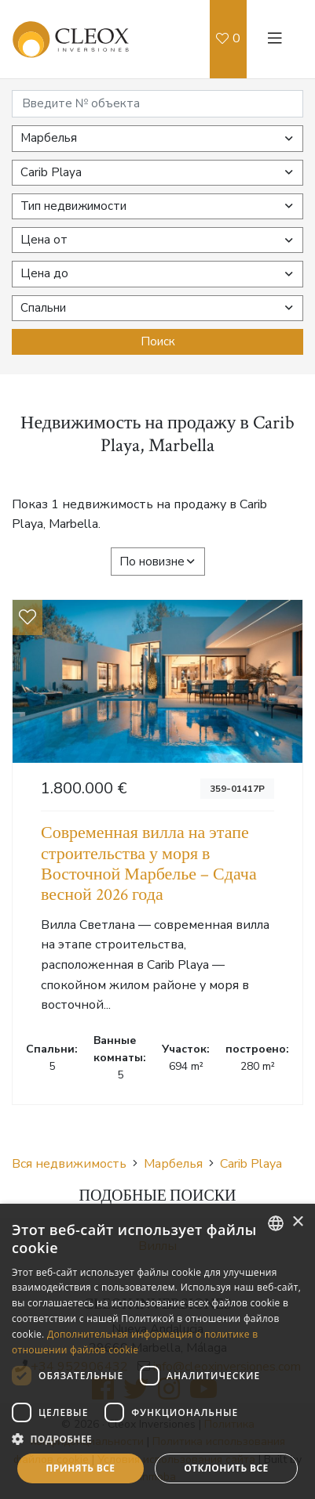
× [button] (297, 1222)
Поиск (158, 341)
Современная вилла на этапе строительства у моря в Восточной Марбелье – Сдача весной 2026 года (149, 864)
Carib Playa (251, 1163)
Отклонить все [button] (226, 1468)
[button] (157, 1439)
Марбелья (173, 1163)
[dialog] (157, 1351)
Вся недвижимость (69, 1163)
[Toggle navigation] (275, 39)
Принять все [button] (80, 1468)
